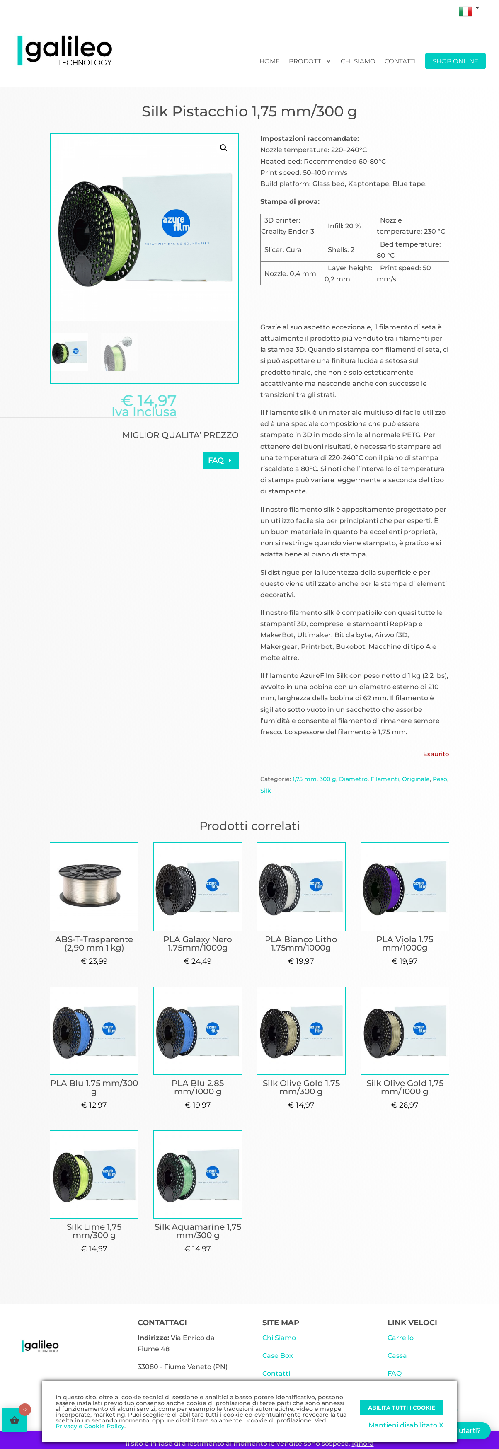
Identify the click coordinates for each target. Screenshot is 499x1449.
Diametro (353, 779)
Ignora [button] (363, 1443)
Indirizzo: (153, 1338)
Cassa (397, 1355)
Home (269, 61)
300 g (328, 779)
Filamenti (385, 779)
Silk (265, 790)
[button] (223, 147)
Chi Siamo (358, 61)
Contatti (400, 61)
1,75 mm (305, 779)
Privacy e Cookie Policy (90, 1426)
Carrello (401, 1338)
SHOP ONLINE (455, 61)
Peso (440, 779)
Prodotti (306, 61)
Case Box (277, 1355)
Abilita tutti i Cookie (401, 1407)
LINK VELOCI (412, 1322)
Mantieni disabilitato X (405, 1425)
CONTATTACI (162, 1322)
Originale (416, 779)
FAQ (216, 460)
